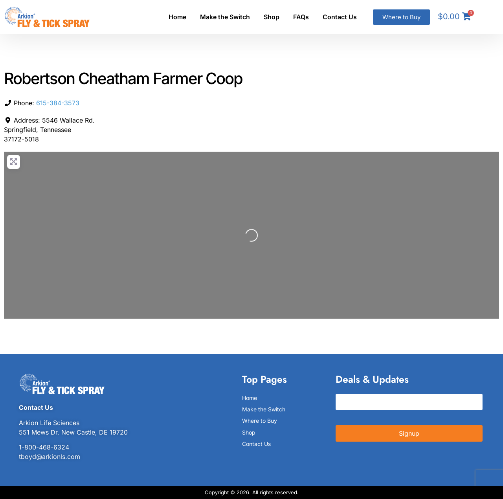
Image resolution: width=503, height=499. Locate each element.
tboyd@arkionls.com (49, 456)
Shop (271, 17)
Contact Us (340, 17)
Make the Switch (225, 17)
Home (177, 17)
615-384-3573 (57, 103)
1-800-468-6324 (44, 447)
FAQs (301, 17)
